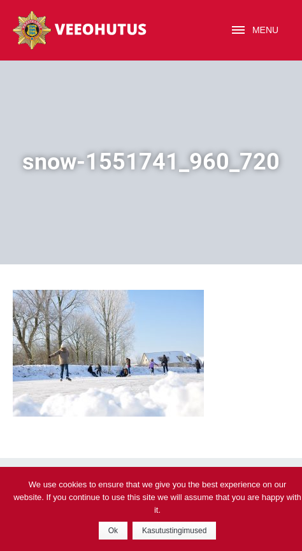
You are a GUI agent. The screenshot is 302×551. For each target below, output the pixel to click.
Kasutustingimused (174, 530)
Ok (113, 530)
